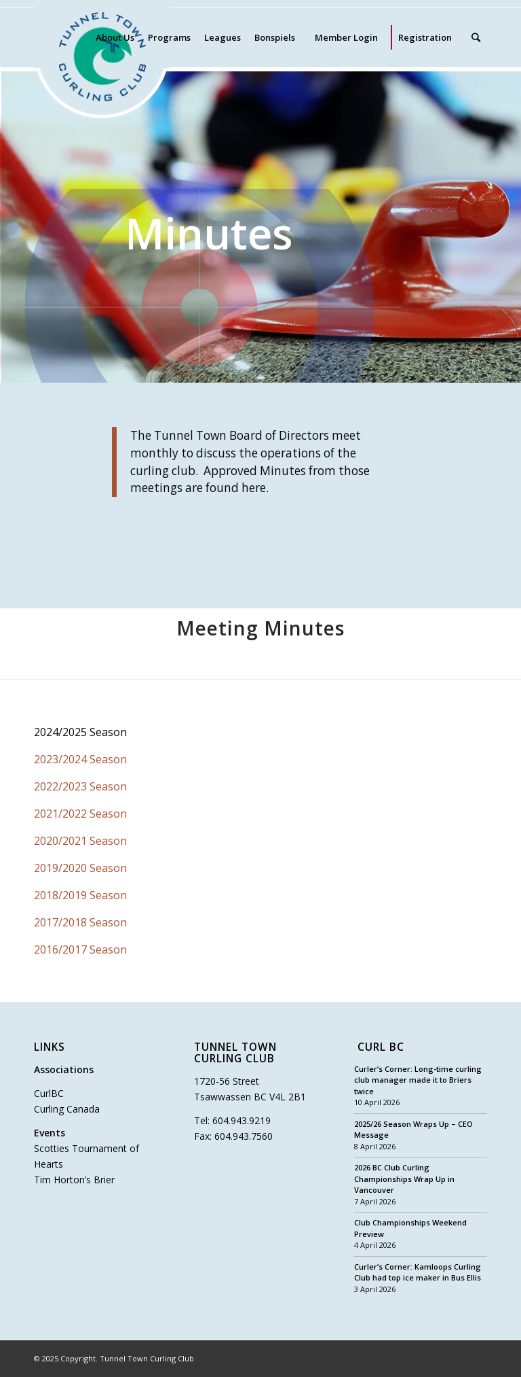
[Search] (476, 37)
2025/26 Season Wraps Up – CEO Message (413, 1129)
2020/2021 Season (80, 840)
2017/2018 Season (80, 922)
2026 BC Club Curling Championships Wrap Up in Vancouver (404, 1178)
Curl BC (381, 1047)
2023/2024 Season (80, 759)
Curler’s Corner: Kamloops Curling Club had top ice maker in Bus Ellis (417, 1272)
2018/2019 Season (80, 895)
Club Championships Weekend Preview (410, 1228)
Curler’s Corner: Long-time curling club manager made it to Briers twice (418, 1080)
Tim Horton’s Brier (74, 1179)
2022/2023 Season (80, 786)
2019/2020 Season (80, 867)
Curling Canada (67, 1108)
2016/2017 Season (80, 949)
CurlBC (49, 1093)
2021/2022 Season (80, 813)
